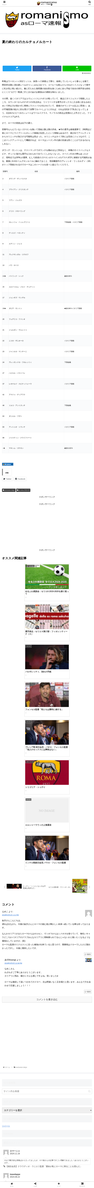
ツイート (6, 970)
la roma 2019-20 (23, 490)
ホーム (16, 1175)
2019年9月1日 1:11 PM (10, 759)
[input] (47, 935)
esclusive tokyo (9, 490)
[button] (89, 935)
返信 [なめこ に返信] (88, 798)
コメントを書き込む (47, 843)
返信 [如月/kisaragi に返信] (88, 836)
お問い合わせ (47, 1175)
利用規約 (77, 1175)
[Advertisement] (47, 56)
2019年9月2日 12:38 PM (13, 807)
